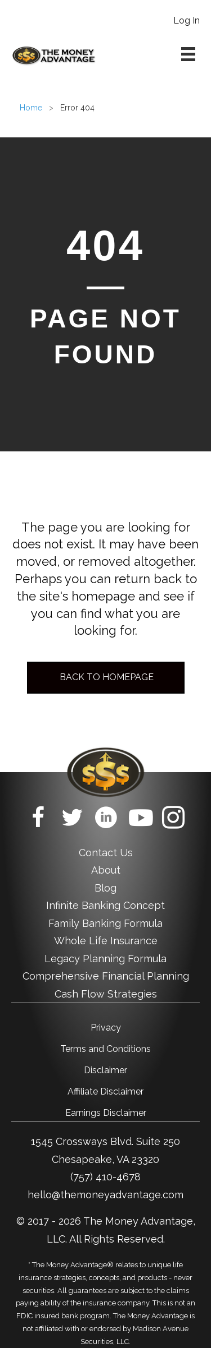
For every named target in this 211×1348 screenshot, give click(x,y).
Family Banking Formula (105, 923)
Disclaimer (105, 1070)
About (105, 870)
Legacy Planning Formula (105, 958)
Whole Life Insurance (106, 941)
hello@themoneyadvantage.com (105, 1195)
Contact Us (106, 852)
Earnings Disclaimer (105, 1112)
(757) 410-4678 (105, 1177)
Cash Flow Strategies (106, 994)
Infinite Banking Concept (105, 905)
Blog (105, 888)
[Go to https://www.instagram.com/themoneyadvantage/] (173, 819)
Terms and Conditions (105, 1049)
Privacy (106, 1027)
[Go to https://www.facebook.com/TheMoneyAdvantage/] (38, 819)
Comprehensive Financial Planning (106, 976)
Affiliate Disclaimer (105, 1091)
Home (31, 107)
